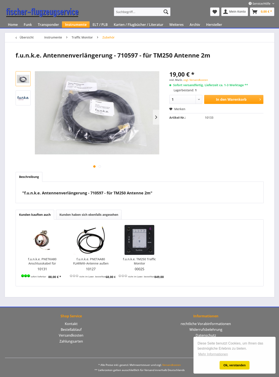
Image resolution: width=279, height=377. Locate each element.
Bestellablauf (71, 329)
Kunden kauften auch (35, 215)
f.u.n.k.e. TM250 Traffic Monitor (139, 261)
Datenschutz (206, 335)
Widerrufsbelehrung (205, 329)
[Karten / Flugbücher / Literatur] (138, 24)
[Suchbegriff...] (142, 11)
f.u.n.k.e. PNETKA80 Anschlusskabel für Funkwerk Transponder (42, 261)
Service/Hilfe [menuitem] (260, 3)
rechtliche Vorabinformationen (206, 323)
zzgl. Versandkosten (195, 80)
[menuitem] (142, 11)
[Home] (13, 24)
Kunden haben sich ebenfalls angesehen (88, 215)
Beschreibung (29, 177)
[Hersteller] (214, 24)
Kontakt (71, 323)
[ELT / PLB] (100, 24)
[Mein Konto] (234, 11)
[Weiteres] (176, 24)
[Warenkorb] (262, 11)
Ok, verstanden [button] (234, 365)
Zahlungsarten (71, 341)
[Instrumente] (76, 24)
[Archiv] (195, 24)
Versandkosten (71, 335)
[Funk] (28, 24)
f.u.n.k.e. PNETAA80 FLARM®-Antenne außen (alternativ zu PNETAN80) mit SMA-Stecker (91, 261)
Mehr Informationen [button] (213, 354)
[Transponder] (48, 24)
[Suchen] (165, 11)
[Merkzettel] (214, 11)
